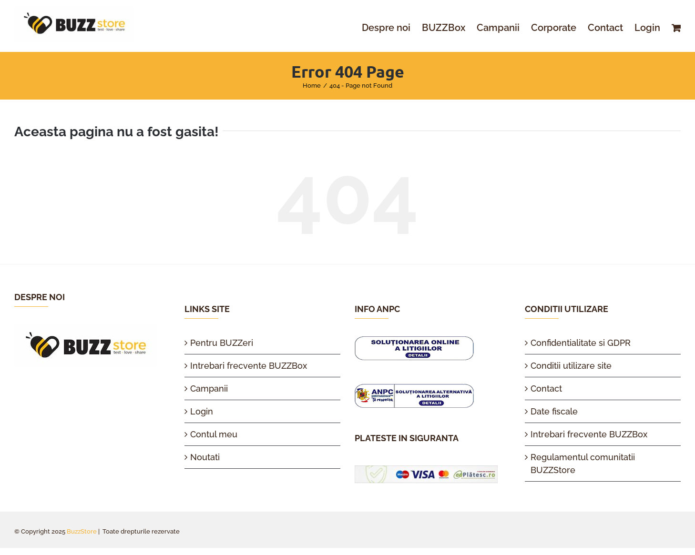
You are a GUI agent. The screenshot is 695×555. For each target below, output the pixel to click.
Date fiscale (554, 411)
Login (201, 411)
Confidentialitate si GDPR (581, 343)
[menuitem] (392, 28)
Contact (546, 388)
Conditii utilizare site (571, 366)
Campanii (209, 388)
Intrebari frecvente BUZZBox (248, 366)
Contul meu (213, 434)
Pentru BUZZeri (221, 343)
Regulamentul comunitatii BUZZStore (583, 463)
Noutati (205, 457)
